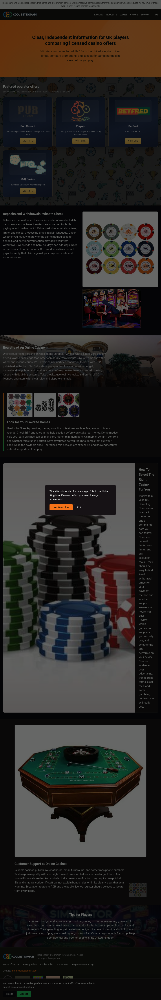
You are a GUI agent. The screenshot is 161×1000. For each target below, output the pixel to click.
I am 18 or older (61, 507)
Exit (79, 507)
